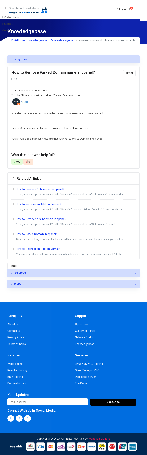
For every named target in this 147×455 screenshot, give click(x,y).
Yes (17, 161)
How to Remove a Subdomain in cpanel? (73, 222)
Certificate (81, 383)
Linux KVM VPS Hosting (89, 363)
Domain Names (16, 383)
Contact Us (14, 330)
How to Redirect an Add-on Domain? (73, 252)
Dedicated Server (85, 376)
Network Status (84, 337)
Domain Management (63, 40)
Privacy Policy (15, 337)
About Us (13, 324)
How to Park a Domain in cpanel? (73, 237)
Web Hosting (15, 363)
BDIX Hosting (15, 376)
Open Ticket (82, 324)
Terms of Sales (16, 344)
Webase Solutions (99, 438)
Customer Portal (85, 330)
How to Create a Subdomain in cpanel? (73, 192)
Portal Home (18, 40)
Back (13, 265)
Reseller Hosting (17, 370)
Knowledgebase (38, 40)
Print (129, 73)
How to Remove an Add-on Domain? (73, 207)
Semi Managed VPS (87, 370)
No (28, 161)
